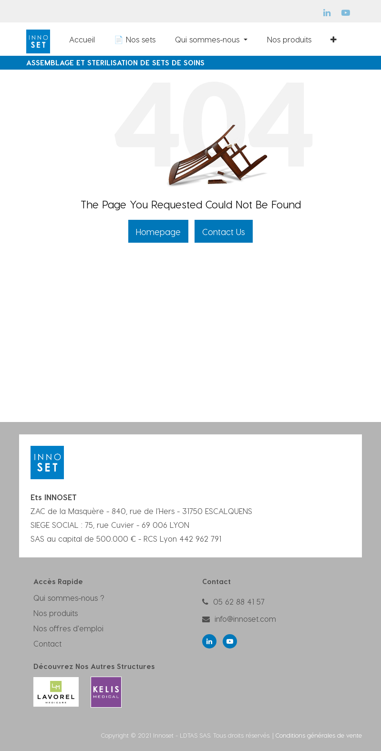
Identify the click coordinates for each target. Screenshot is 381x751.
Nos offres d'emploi (68, 628)
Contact (47, 643)
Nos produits (55, 612)
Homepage (158, 231)
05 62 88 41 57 (239, 601)
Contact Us (223, 231)
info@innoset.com (245, 618)
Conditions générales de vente (319, 735)
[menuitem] (82, 39)
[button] (333, 39)
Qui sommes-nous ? (68, 597)
